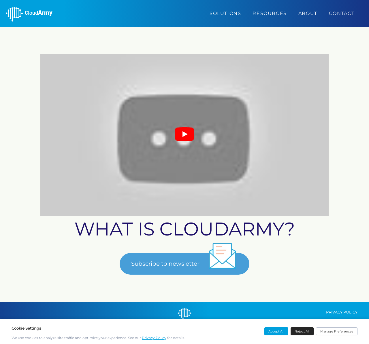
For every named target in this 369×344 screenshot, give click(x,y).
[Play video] (184, 135)
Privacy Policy (154, 338)
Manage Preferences (336, 331)
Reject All (302, 331)
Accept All (276, 331)
